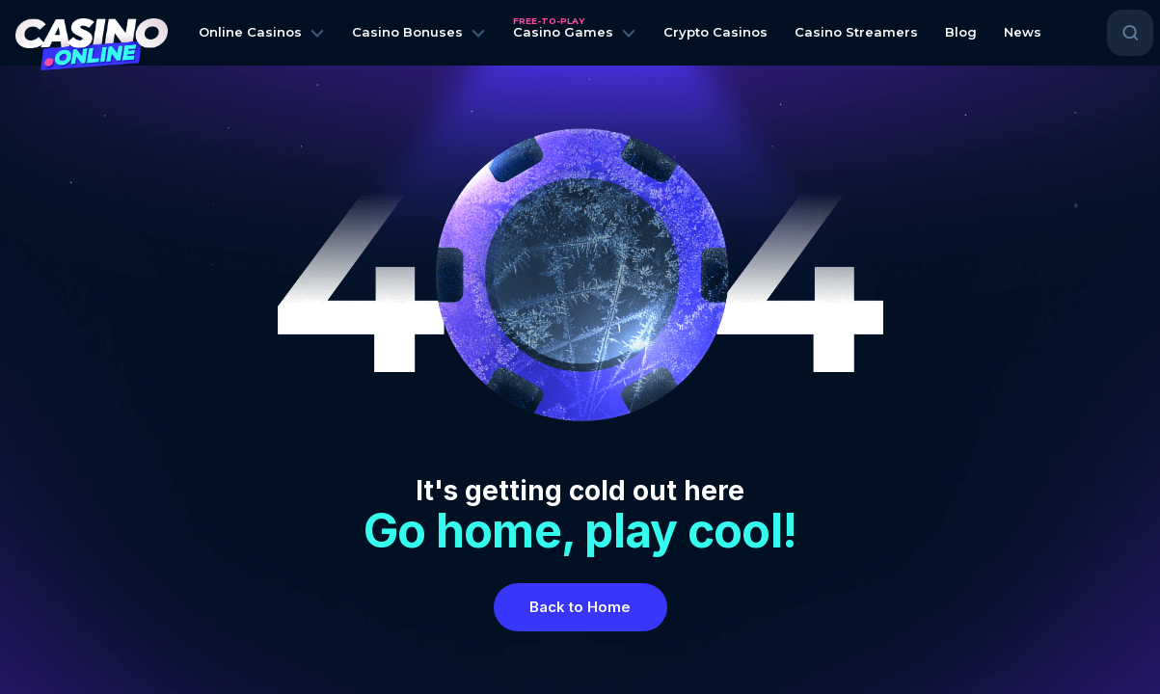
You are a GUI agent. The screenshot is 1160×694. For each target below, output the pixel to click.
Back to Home (580, 607)
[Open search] (1130, 33)
